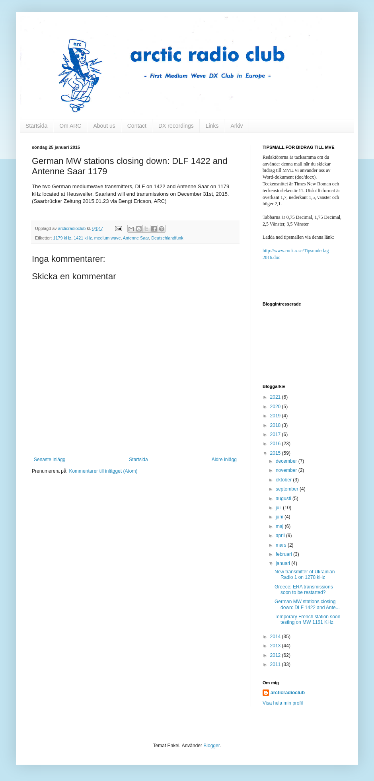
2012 (276, 655)
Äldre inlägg (224, 459)
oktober (284, 480)
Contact (136, 126)
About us (104, 126)
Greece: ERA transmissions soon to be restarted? (304, 589)
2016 (276, 443)
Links (212, 126)
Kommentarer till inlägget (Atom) (103, 471)
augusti (284, 498)
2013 (276, 646)
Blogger (211, 745)
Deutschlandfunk (167, 238)
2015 (276, 453)
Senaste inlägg (49, 459)
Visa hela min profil (283, 703)
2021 (276, 397)
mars (282, 545)
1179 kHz (62, 238)
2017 (276, 434)
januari (283, 563)
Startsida (36, 126)
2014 (276, 636)
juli (279, 507)
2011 (276, 664)
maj (280, 526)
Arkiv (236, 126)
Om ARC (70, 126)
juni (280, 517)
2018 (276, 425)
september (288, 489)
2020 (276, 406)
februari (284, 554)
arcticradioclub (288, 692)
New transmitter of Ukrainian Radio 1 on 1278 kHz (305, 574)
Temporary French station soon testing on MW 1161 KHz (307, 619)
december (287, 461)
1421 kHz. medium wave (97, 238)
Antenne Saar (136, 238)
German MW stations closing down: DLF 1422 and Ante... (307, 604)
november (287, 470)
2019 (276, 416)
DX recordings (176, 126)
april (281, 535)
